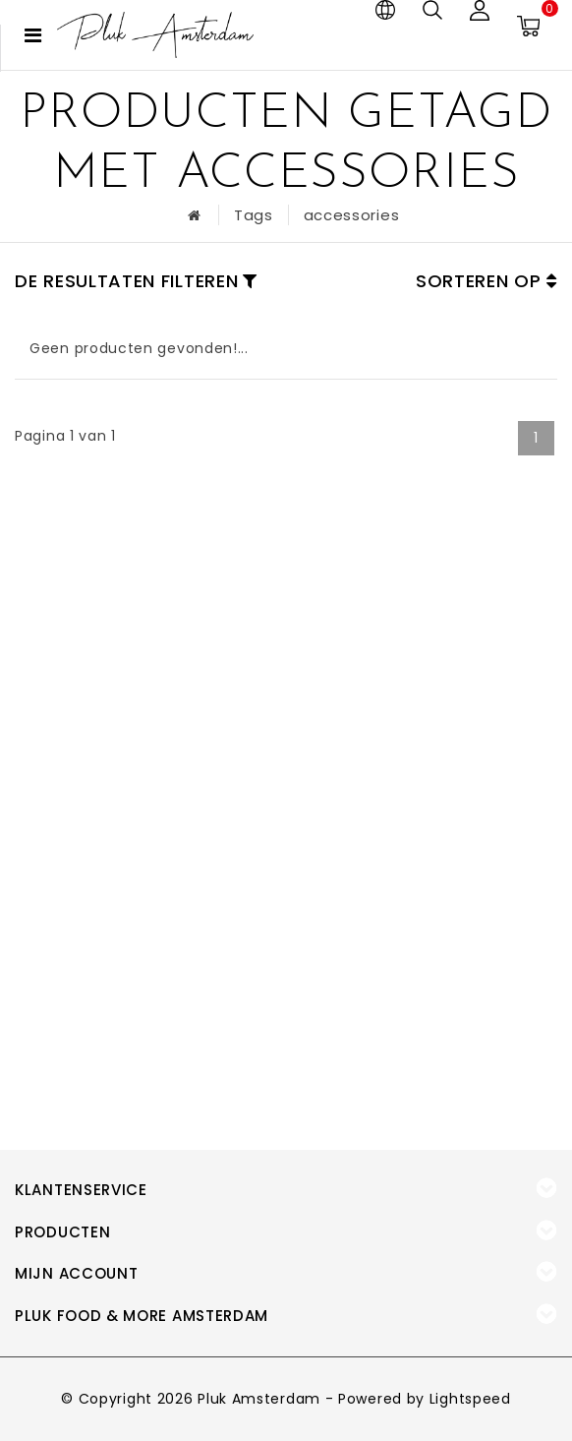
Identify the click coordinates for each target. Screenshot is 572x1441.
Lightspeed (470, 1399)
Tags (253, 215)
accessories (352, 215)
